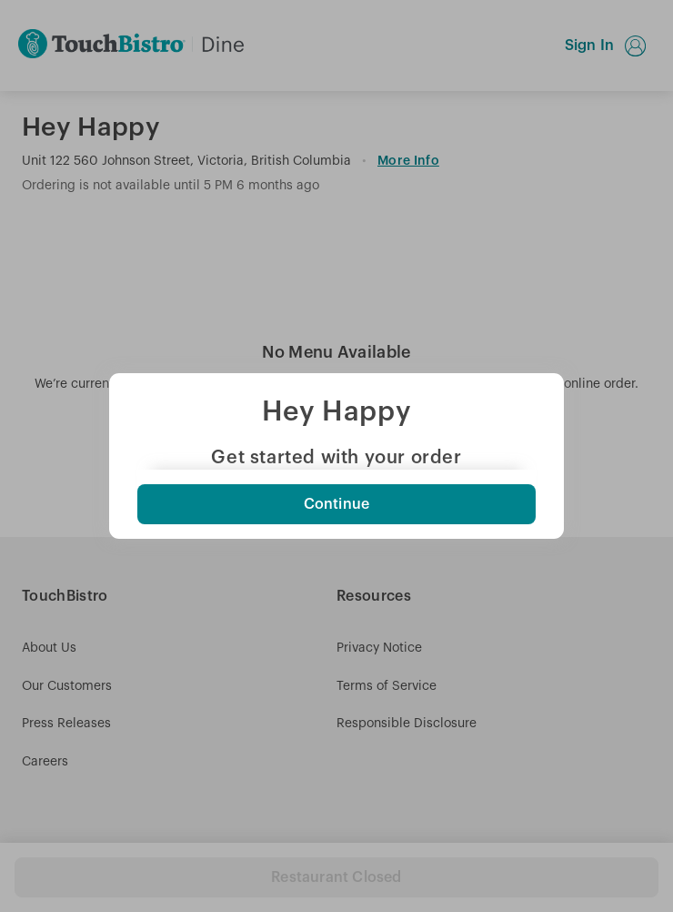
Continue (337, 504)
